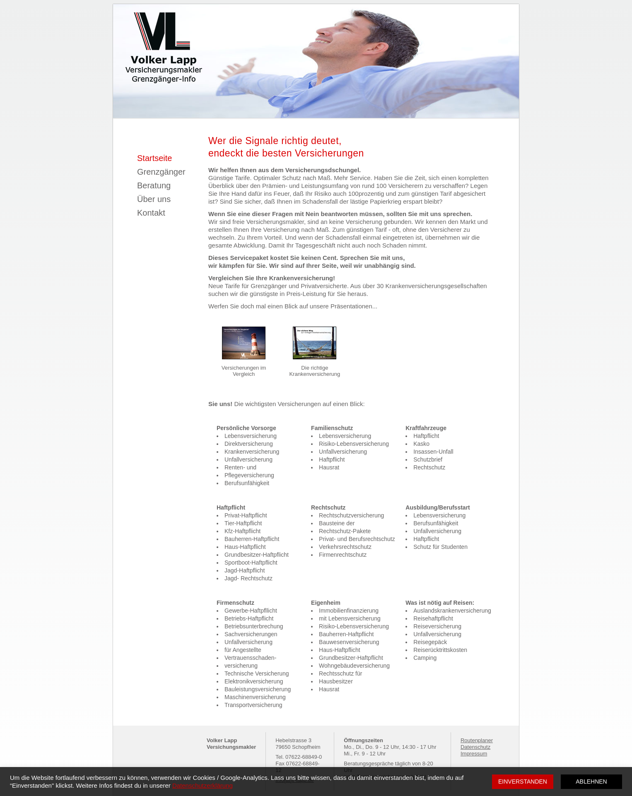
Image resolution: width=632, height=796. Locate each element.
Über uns (154, 199)
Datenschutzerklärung (202, 785)
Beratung (154, 185)
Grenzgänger (161, 171)
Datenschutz (475, 747)
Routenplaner (477, 740)
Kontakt (151, 212)
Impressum (474, 753)
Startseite (154, 158)
